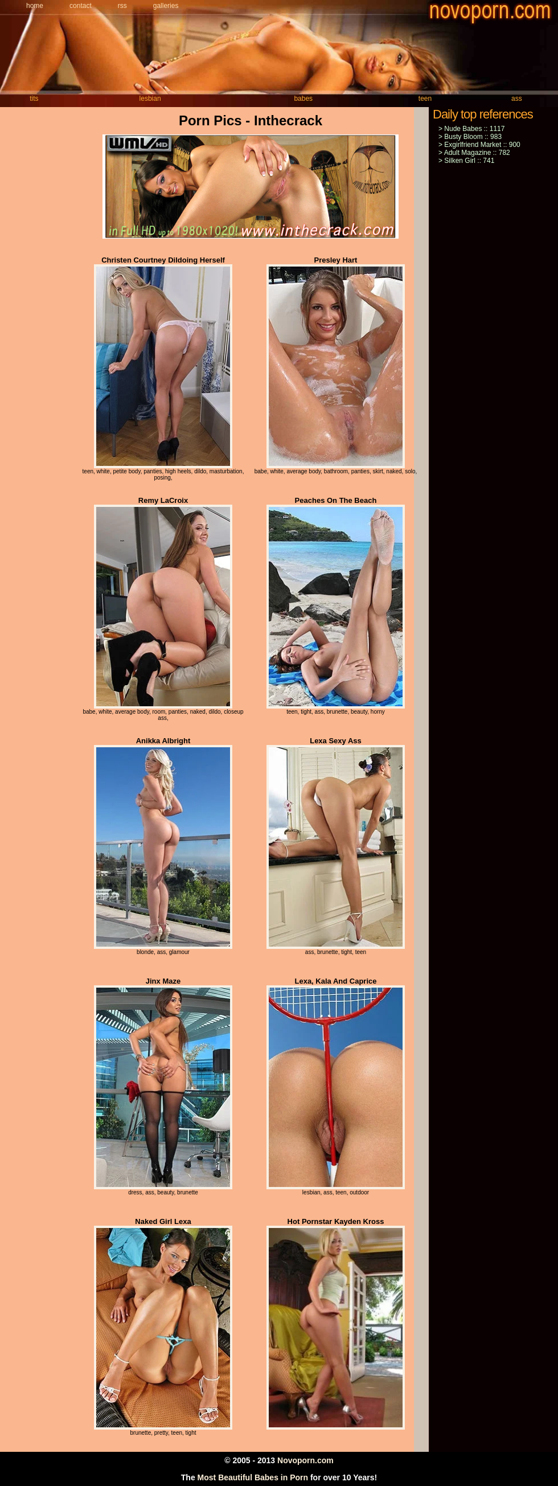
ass (516, 99)
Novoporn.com (305, 1460)
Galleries (166, 6)
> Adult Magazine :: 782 (474, 153)
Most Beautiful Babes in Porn (253, 1477)
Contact (80, 6)
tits (34, 99)
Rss (122, 6)
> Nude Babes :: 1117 (471, 129)
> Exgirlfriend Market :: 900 (479, 145)
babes (303, 99)
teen (425, 99)
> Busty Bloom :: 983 (470, 137)
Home (34, 6)
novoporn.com (492, 13)
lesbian (150, 99)
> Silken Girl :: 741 (466, 161)
